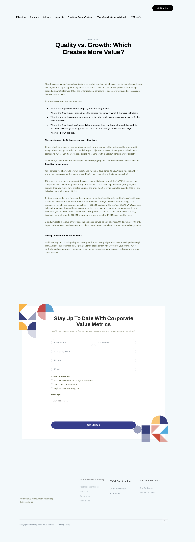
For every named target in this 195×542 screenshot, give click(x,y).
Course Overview (118, 485)
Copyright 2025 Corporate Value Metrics (37, 519)
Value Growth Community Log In (112, 17)
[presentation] (72, 412)
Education (21, 17)
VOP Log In (136, 17)
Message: (56, 392)
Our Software (146, 487)
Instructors (115, 489)
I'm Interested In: (60, 374)
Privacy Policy (64, 519)
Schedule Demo (147, 491)
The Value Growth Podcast (80, 17)
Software (34, 17)
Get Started (162, 8)
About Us (59, 17)
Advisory (47, 17)
